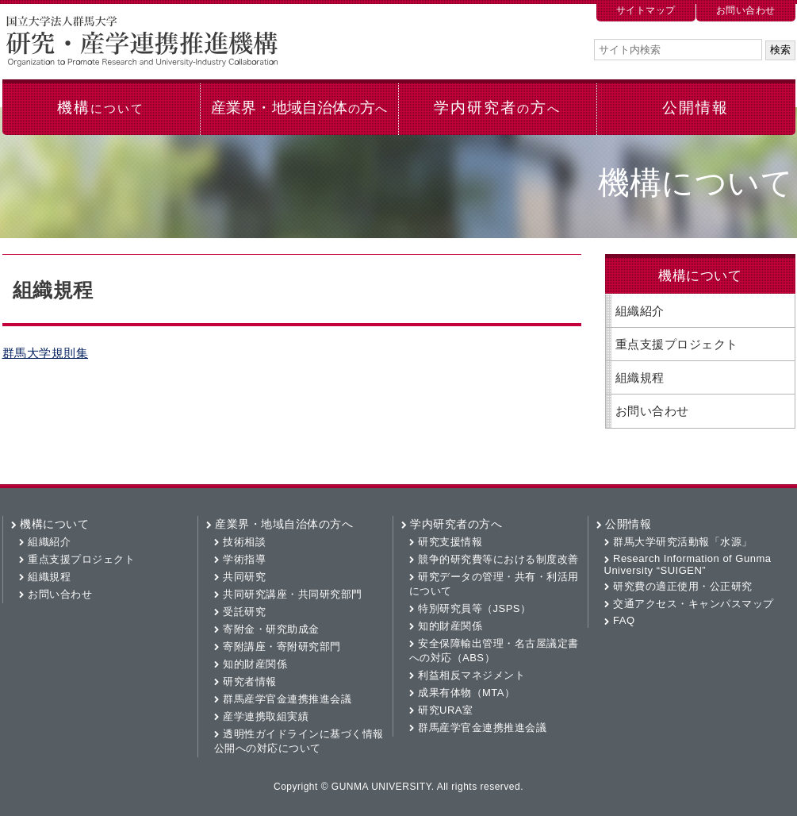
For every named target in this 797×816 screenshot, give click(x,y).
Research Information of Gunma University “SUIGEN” (688, 564)
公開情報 (695, 107)
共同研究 (244, 577)
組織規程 (640, 377)
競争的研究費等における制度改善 (498, 559)
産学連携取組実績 (265, 716)
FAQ (624, 620)
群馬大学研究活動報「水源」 (683, 542)
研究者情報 (250, 681)
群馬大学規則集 (45, 353)
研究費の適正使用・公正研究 (683, 586)
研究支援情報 (450, 542)
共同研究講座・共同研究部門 (292, 594)
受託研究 (244, 612)
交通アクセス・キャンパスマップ (693, 604)
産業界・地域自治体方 (299, 107)
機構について (54, 524)
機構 (100, 107)
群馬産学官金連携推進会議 (287, 699)
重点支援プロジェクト (676, 344)
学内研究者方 (497, 107)
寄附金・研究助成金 (271, 629)
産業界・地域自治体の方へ (284, 524)
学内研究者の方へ (456, 524)
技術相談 (244, 542)
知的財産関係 (255, 664)
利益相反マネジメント (471, 675)
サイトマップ (646, 10)
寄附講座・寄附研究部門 (282, 646)
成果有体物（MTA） (466, 693)
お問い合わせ (746, 10)
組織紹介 (640, 311)
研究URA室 (445, 710)
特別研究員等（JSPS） (474, 608)
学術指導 (244, 559)
